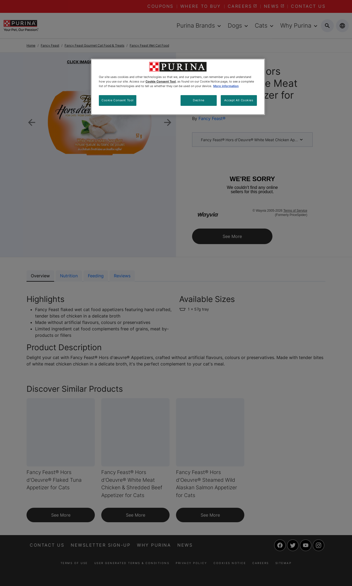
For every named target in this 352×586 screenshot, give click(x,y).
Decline (198, 100)
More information (226, 86)
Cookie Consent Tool (118, 100)
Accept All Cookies (238, 100)
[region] (178, 87)
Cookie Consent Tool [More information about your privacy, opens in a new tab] (160, 81)
